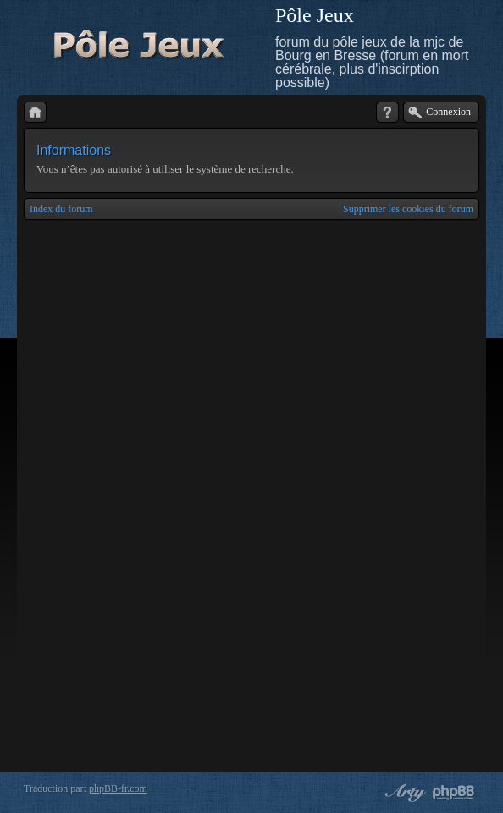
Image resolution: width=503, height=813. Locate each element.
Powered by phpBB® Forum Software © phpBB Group (453, 793)
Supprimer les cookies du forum (408, 209)
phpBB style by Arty (403, 793)
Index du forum (61, 209)
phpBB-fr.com (118, 788)
